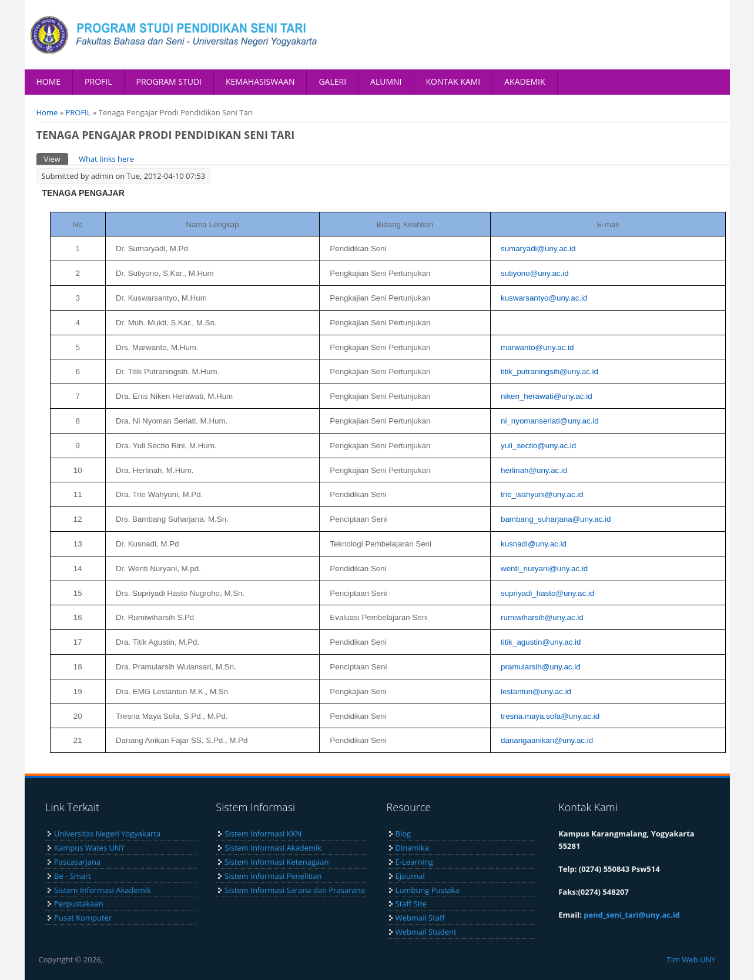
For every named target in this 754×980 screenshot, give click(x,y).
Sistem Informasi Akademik (102, 890)
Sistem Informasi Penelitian (272, 876)
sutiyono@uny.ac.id (535, 273)
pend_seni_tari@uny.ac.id (632, 914)
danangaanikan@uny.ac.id (547, 740)
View (56, 158)
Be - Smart (72, 876)
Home (47, 112)
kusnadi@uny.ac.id (534, 543)
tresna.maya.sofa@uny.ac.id (550, 716)
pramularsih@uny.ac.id (541, 666)
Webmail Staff (420, 917)
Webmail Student (426, 931)
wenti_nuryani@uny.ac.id (544, 568)
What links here (106, 159)
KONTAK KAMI (453, 81)
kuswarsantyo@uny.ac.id (544, 298)
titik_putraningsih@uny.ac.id (549, 371)
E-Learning (414, 861)
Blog (403, 833)
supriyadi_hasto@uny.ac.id (547, 593)
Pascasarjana (77, 861)
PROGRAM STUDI (169, 81)
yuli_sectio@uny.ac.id (538, 445)
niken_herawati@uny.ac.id (546, 396)
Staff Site (411, 903)
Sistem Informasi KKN (262, 833)
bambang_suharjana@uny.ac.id (556, 519)
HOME (48, 81)
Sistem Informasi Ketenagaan (276, 861)
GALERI (332, 81)
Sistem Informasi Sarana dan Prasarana (294, 890)
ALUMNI (385, 81)
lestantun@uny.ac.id (536, 691)
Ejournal (410, 876)
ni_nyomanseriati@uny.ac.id (550, 420)
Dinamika (412, 847)
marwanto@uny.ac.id (537, 347)
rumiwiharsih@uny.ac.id (542, 617)
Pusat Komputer (83, 917)
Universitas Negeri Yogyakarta (107, 833)
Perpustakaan (78, 903)
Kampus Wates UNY (89, 847)
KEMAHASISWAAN (260, 81)
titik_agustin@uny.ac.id (541, 642)
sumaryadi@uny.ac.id (538, 248)
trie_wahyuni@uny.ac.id (542, 494)
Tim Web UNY (690, 959)
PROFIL (98, 81)
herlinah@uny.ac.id (534, 470)
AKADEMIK (524, 81)
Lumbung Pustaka (428, 890)
